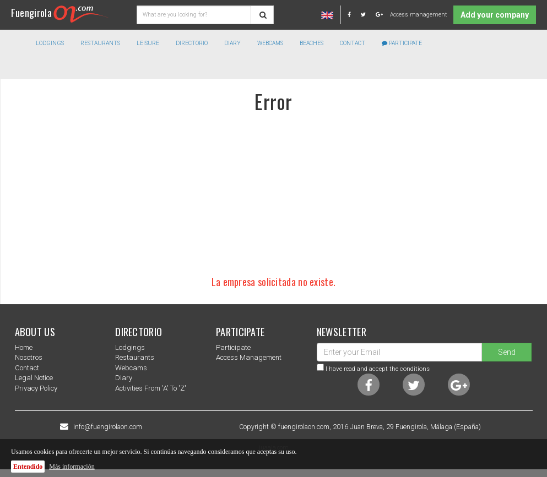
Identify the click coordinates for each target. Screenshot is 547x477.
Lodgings (130, 347)
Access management (418, 14)
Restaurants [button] (100, 43)
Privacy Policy (36, 388)
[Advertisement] (274, 194)
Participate (402, 43)
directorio (192, 43)
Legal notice (34, 378)
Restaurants (134, 357)
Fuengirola (60, 12)
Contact (352, 43)
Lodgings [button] (50, 43)
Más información (71, 466)
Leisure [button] (148, 43)
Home (24, 347)
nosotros (28, 357)
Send (507, 352)
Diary (232, 43)
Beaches (311, 43)
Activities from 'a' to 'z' (150, 388)
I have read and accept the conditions (378, 368)
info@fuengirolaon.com (107, 427)
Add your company (495, 14)
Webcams (270, 43)
